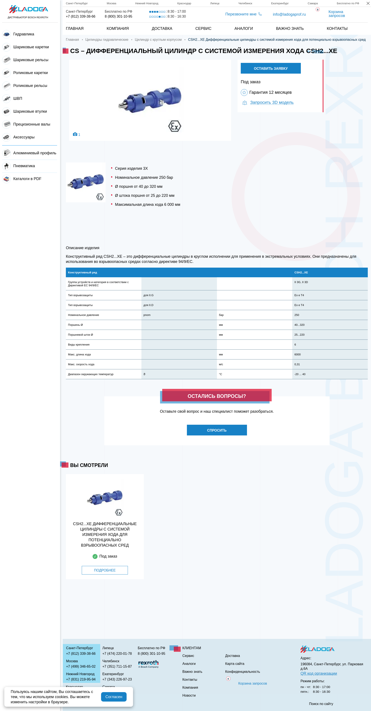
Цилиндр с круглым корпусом (158, 39)
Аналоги (244, 28)
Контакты (337, 28)
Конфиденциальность (242, 671)
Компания (118, 28)
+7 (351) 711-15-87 (117, 666)
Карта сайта (234, 664)
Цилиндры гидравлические (106, 39)
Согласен (113, 697)
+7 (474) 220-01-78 (117, 653)
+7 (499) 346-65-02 (80, 666)
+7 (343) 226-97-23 (117, 679)
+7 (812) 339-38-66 (80, 16)
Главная (75, 28)
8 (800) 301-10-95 (118, 16)
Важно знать (290, 28)
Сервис (203, 28)
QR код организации (319, 673)
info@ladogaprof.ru (289, 14)
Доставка (162, 28)
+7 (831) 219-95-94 (80, 679)
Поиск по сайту (321, 704)
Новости (189, 695)
